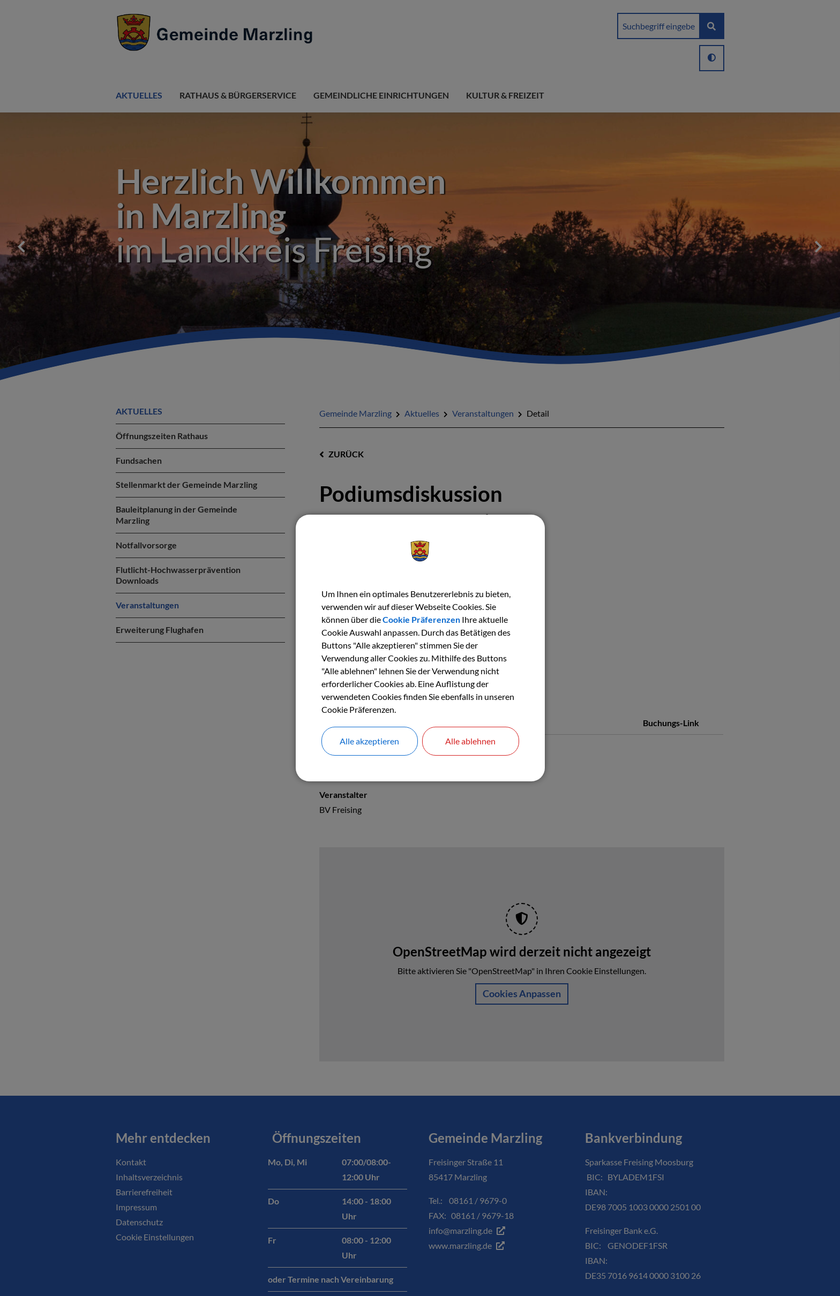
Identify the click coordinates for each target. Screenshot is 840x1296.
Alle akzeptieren (369, 741)
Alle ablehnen (470, 741)
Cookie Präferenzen (421, 619)
